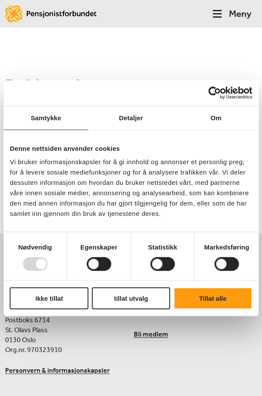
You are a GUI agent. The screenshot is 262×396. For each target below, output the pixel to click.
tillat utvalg (131, 298)
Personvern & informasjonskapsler (57, 370)
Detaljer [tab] (131, 117)
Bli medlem (151, 334)
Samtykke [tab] (46, 117)
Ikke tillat (49, 298)
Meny (231, 13)
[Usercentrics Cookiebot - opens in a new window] (214, 92)
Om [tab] (216, 117)
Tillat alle (213, 298)
